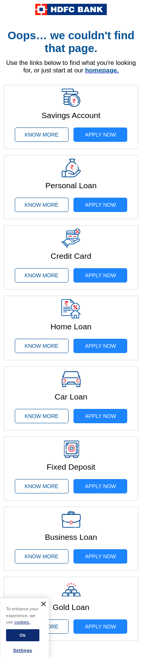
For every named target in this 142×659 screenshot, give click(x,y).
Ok (23, 635)
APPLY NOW (100, 135)
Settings (22, 650)
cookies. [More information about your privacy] (22, 622)
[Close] (43, 604)
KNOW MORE (41, 135)
